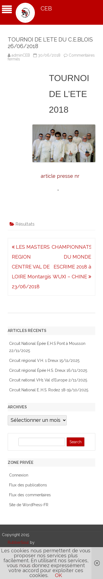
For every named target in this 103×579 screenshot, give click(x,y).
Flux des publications (28, 485)
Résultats (25, 224)
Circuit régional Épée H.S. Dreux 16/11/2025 (48, 370)
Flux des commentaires (30, 495)
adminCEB (21, 55)
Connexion (18, 475)
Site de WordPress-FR (28, 505)
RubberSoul (18, 542)
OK (58, 575)
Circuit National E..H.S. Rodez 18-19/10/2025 (48, 390)
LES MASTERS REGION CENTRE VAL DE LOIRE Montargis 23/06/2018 (31, 266)
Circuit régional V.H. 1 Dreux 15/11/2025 (44, 360)
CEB (46, 8)
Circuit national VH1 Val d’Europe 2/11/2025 (48, 380)
